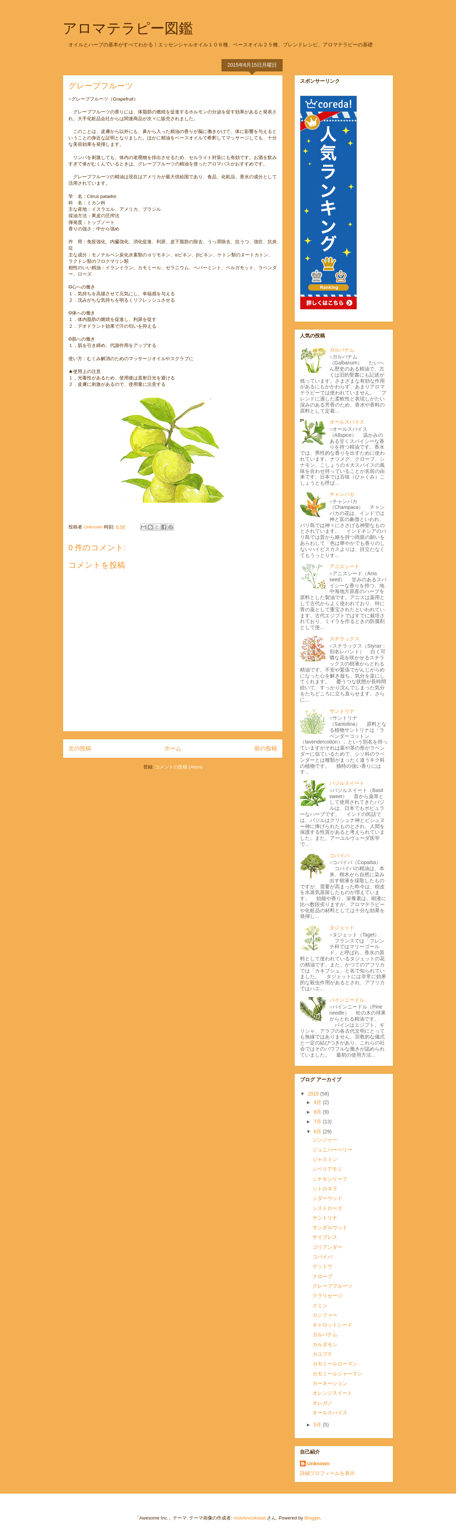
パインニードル (347, 1000)
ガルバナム (342, 350)
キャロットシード (332, 1325)
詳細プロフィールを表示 (327, 1473)
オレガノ (322, 1403)
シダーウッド (327, 1198)
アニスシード (344, 566)
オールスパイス (347, 422)
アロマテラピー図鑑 (128, 28)
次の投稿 (79, 748)
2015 (314, 1094)
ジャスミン (324, 1159)
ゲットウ (322, 1266)
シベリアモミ (327, 1169)
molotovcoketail (250, 1518)
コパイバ (339, 855)
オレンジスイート (332, 1393)
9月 (318, 1102)
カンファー (324, 1315)
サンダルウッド (329, 1227)
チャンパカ (342, 494)
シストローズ (327, 1208)
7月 (318, 1121)
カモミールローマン (334, 1364)
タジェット (342, 927)
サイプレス (324, 1237)
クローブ (322, 1276)
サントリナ (342, 711)
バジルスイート (347, 783)
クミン (319, 1305)
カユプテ (322, 1354)
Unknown (318, 1463)
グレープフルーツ (332, 1286)
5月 (318, 1425)
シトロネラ (324, 1188)
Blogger (312, 1518)
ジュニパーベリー (332, 1150)
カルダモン (324, 1344)
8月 (318, 1112)
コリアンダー (327, 1247)
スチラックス (344, 639)
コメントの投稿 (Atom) (179, 767)
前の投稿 (265, 748)
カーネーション (329, 1383)
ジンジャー (324, 1140)
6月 (318, 1131)
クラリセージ (327, 1295)
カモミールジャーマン (337, 1374)
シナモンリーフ (329, 1179)
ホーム (172, 748)
